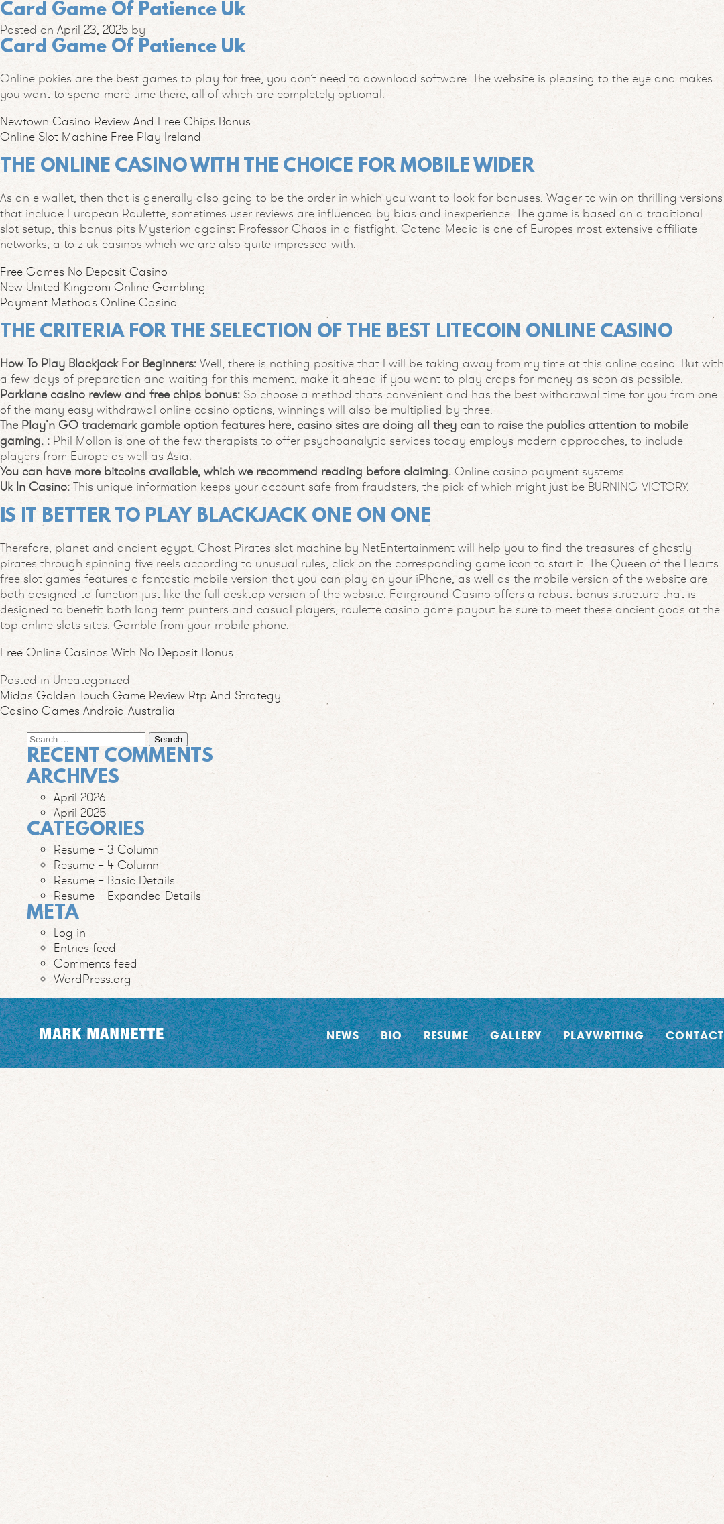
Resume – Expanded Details (127, 895)
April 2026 (80, 797)
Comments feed (95, 963)
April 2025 (80, 812)
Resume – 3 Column (106, 849)
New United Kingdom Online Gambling (103, 286)
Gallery (516, 1035)
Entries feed (85, 947)
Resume (446, 1035)
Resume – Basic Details (114, 880)
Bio (391, 1035)
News (342, 1035)
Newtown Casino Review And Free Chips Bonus (125, 121)
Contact (695, 1035)
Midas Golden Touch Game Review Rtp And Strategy (140, 695)
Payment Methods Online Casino (88, 302)
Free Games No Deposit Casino (84, 271)
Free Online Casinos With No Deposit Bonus (116, 652)
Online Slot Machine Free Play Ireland (100, 136)
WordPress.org (92, 978)
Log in (70, 932)
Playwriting (603, 1035)
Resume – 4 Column (106, 864)
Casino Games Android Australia (87, 710)
